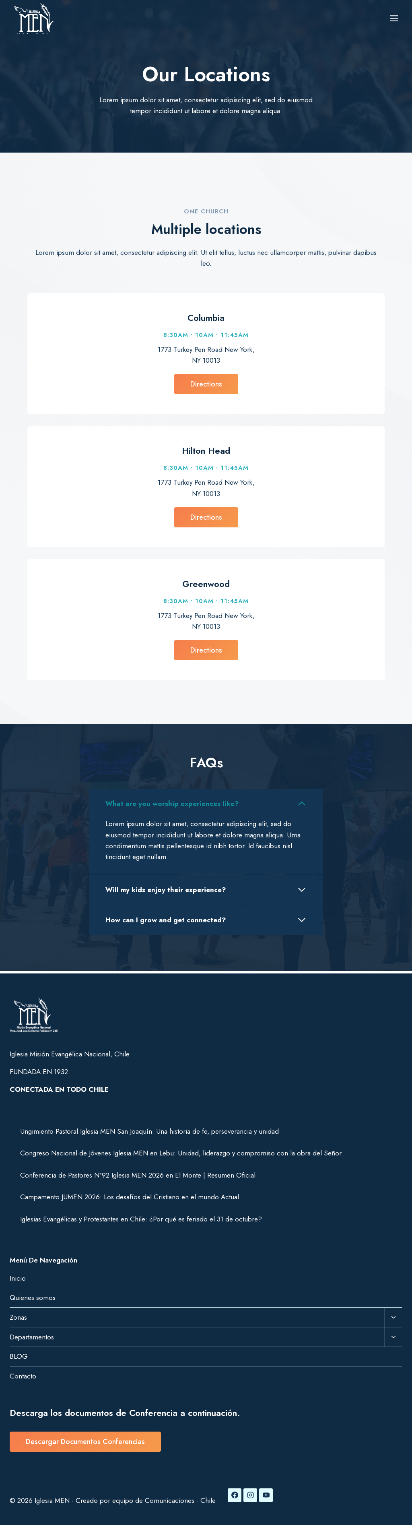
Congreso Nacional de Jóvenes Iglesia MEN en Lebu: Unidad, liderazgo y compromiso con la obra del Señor (181, 1153)
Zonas (18, 1317)
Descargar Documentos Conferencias (85, 1441)
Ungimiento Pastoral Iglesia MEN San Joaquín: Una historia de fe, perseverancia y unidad (149, 1131)
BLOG (19, 1356)
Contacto (23, 1376)
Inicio (18, 1278)
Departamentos (32, 1337)
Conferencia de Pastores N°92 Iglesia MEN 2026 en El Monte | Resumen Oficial (137, 1175)
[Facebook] (234, 1495)
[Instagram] (250, 1495)
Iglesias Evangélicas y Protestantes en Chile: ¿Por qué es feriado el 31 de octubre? (141, 1219)
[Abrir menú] (393, 18)
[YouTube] (266, 1495)
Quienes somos (33, 1297)
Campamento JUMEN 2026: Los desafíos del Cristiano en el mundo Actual (129, 1197)
